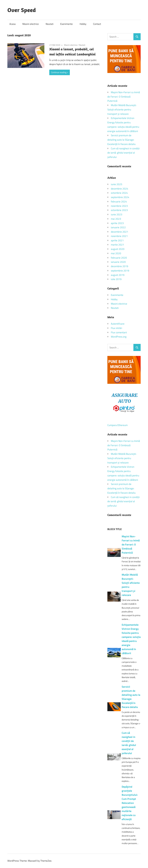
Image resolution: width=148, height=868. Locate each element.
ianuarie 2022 (118, 227)
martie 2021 (117, 245)
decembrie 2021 (119, 232)
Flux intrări (116, 328)
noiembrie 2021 (119, 236)
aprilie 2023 (117, 223)
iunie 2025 (116, 184)
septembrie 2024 (120, 197)
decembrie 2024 (119, 189)
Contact (97, 24)
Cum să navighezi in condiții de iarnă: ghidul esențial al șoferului (123, 153)
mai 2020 (116, 253)
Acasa (12, 24)
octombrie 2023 (119, 210)
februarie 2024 (119, 201)
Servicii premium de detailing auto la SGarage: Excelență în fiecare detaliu (121, 139)
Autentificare (117, 324)
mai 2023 (116, 219)
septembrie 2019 (120, 271)
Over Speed (21, 9)
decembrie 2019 (119, 266)
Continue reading (58, 72)
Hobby (83, 24)
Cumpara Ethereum (117, 425)
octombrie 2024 (119, 193)
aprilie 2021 (117, 240)
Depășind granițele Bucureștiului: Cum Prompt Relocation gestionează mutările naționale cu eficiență (130, 803)
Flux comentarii (119, 332)
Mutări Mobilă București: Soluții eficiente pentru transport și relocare (121, 109)
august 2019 (117, 275)
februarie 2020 (119, 258)
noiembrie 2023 (119, 206)
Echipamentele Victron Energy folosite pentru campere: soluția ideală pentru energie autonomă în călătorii (131, 639)
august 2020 (117, 249)
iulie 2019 (116, 279)
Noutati (49, 24)
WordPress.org (118, 337)
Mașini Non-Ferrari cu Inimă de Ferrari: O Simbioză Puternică (123, 96)
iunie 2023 (116, 214)
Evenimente (66, 24)
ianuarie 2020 (118, 262)
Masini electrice (30, 24)
